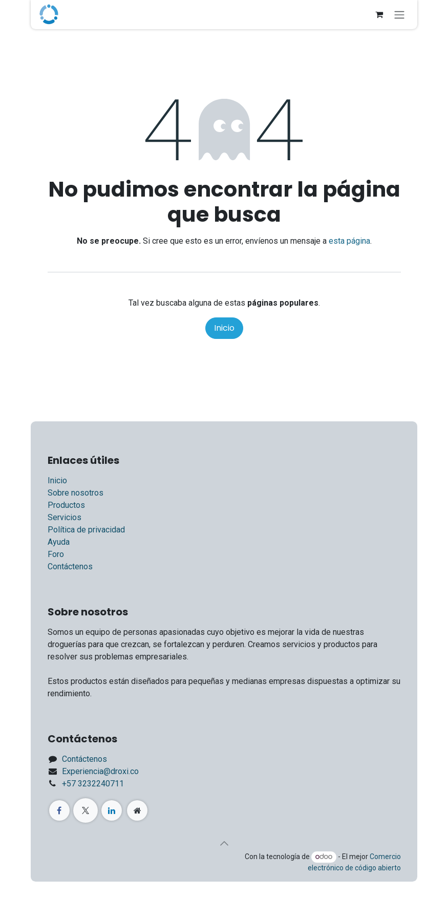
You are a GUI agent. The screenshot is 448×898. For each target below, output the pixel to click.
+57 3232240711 (93, 783)
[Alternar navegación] (399, 14)
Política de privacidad (86, 529)
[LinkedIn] (111, 810)
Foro (56, 554)
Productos (66, 505)
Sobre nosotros (75, 493)
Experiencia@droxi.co (100, 771)
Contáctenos (70, 566)
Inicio (224, 328)
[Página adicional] (137, 810)
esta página (349, 241)
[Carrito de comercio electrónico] (379, 14)
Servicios (64, 517)
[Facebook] (59, 810)
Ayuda (59, 542)
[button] (224, 843)
